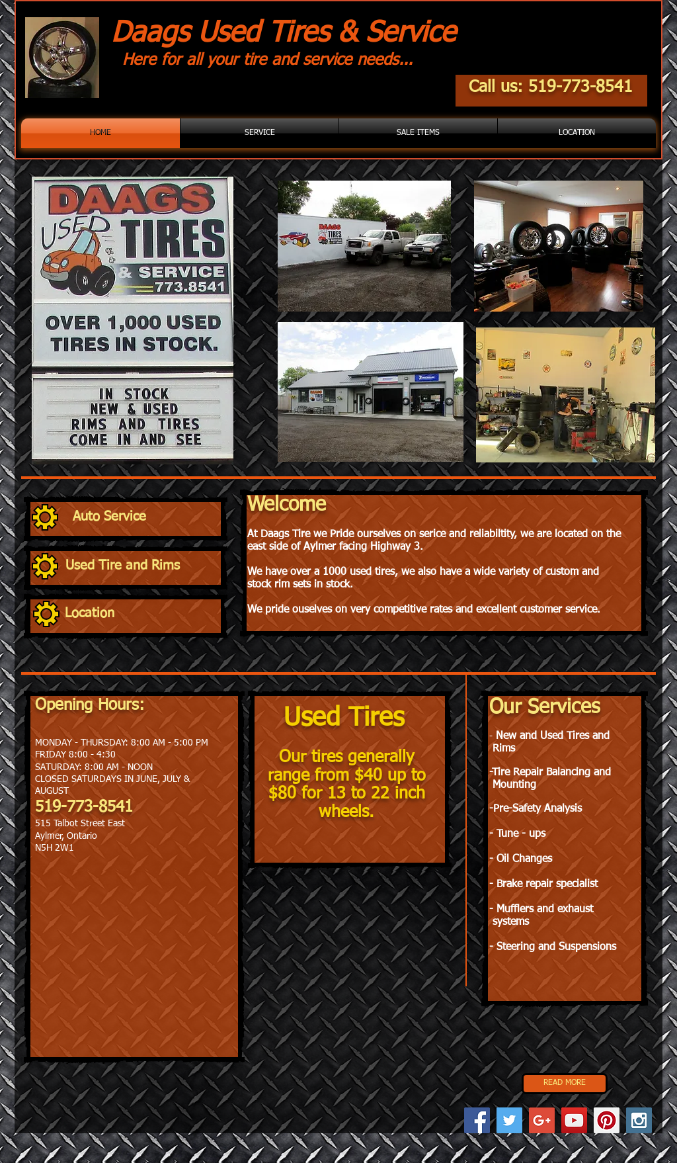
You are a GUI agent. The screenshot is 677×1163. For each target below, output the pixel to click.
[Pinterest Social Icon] (606, 1120)
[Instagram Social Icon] (639, 1120)
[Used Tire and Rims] (142, 566)
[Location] (141, 613)
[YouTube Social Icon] (574, 1120)
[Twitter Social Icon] (509, 1120)
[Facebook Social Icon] (477, 1120)
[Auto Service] (149, 517)
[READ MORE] (565, 1083)
